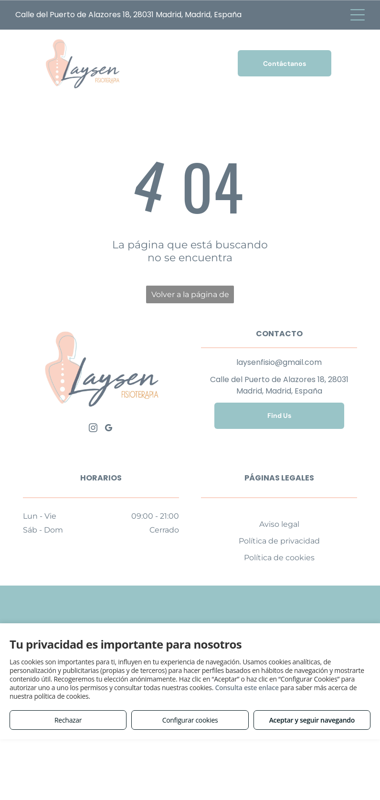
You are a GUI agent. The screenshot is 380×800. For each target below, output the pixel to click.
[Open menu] (357, 15)
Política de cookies (279, 557)
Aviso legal (279, 524)
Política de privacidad (279, 540)
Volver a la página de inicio (190, 296)
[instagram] (93, 429)
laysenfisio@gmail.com (279, 362)
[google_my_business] (108, 429)
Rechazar (68, 720)
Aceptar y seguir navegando (312, 720)
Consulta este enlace (246, 687)
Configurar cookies (190, 720)
